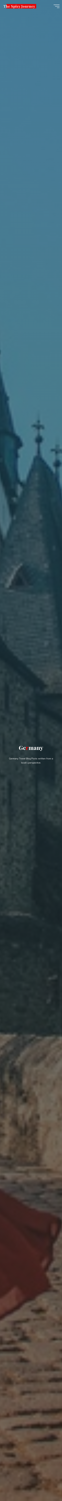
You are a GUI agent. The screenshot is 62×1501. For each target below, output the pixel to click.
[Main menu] (57, 6)
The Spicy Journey (19, 6)
